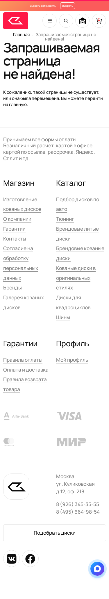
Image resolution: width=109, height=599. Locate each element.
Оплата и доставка (26, 369)
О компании (17, 218)
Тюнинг (65, 218)
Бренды (12, 287)
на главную (15, 104)
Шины (63, 317)
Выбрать (67, 6)
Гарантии (14, 228)
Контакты (14, 238)
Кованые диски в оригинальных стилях (76, 278)
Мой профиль (72, 359)
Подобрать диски (55, 532)
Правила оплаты (22, 359)
